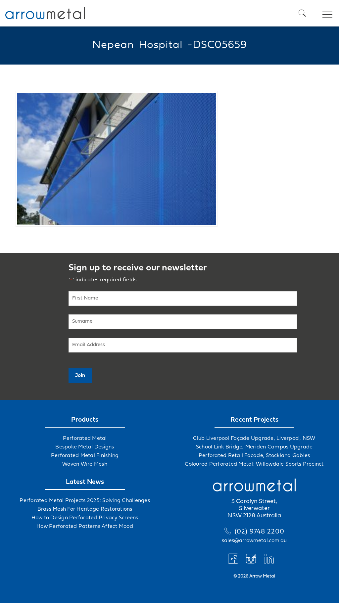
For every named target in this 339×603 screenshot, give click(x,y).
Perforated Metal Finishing (85, 455)
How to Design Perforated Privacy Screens (84, 518)
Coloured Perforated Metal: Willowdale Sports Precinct (254, 464)
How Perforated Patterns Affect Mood (84, 526)
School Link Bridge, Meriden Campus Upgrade (254, 447)
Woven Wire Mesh (84, 464)
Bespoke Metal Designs (84, 447)
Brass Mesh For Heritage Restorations (84, 509)
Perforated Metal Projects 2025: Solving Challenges (85, 500)
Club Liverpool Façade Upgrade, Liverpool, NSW (254, 438)
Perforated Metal (85, 438)
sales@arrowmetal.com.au (254, 540)
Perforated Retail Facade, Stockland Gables (254, 455)
